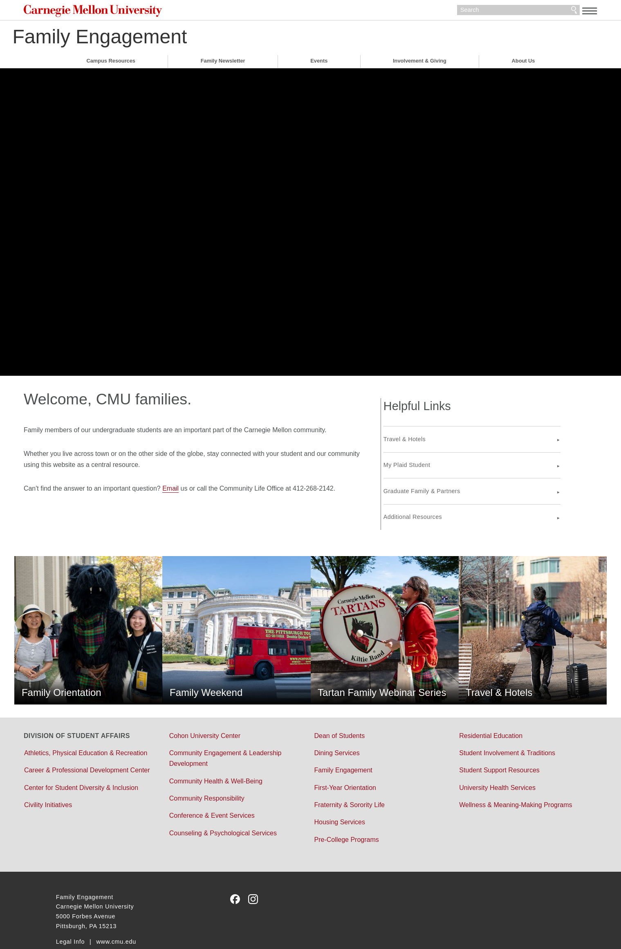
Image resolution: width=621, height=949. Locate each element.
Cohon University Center (220, 707)
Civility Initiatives (80, 798)
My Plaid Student (438, 457)
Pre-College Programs (346, 811)
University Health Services (481, 759)
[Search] (486, 11)
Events (318, 63)
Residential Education (475, 707)
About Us (523, 63)
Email (203, 490)
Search (541, 11)
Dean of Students (339, 707)
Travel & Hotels (436, 432)
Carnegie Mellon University (135, 12)
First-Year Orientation (345, 759)
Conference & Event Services (228, 787)
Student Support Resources (483, 742)
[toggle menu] (557, 10)
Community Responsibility (222, 770)
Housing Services (339, 794)
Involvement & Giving (419, 63)
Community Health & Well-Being (231, 752)
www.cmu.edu (116, 913)
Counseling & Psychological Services (239, 804)
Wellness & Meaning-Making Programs (499, 776)
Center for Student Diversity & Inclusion (113, 781)
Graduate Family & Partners (453, 483)
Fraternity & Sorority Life (349, 776)
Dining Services (336, 724)
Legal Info (70, 913)
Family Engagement (143, 38)
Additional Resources (444, 510)
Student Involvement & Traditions (491, 724)
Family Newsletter (223, 63)
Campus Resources (110, 63)
